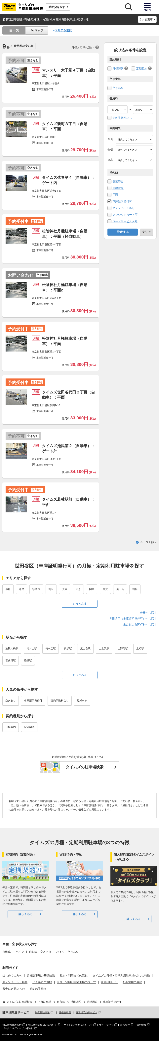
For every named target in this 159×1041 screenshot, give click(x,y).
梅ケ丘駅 (50, 648)
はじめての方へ (12, 975)
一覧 (16, 30)
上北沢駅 (104, 648)
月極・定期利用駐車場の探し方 (76, 982)
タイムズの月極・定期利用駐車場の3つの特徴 (121, 975)
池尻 (21, 589)
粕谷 (135, 589)
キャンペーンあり (123, 208)
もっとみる (80, 603)
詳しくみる (25, 914)
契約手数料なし (122, 117)
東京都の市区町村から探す (140, 624)
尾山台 (120, 589)
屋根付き (118, 188)
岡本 (91, 589)
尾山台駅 (85, 648)
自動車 (6, 951)
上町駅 (140, 648)
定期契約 (141, 68)
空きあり (118, 87)
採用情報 (141, 1024)
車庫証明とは (109, 982)
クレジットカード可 (125, 214)
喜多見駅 (10, 660)
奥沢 (105, 589)
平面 (115, 194)
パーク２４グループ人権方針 (17, 1028)
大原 (78, 589)
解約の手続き (38, 988)
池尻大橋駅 (11, 648)
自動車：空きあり (40, 951)
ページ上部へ (148, 542)
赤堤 (8, 589)
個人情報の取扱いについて (42, 1024)
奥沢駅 (68, 648)
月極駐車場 (65, 1012)
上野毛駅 (123, 648)
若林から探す (148, 612)
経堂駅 (28, 660)
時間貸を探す (57, 7)
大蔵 (64, 589)
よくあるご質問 (42, 982)
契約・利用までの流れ (74, 975)
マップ (39, 30)
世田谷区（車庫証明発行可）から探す (133, 618)
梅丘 (51, 589)
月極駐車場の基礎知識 (41, 975)
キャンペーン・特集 (14, 982)
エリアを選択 (63, 30)
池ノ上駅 (32, 648)
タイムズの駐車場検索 (84, 767)
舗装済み (118, 181)
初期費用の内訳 (132, 982)
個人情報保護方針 (11, 1024)
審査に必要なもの (13, 988)
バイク (20, 951)
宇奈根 (36, 589)
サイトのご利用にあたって (78, 1024)
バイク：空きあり (67, 951)
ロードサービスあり (125, 221)
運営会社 (125, 1024)
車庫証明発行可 (122, 201)
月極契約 (118, 68)
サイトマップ (106, 1024)
